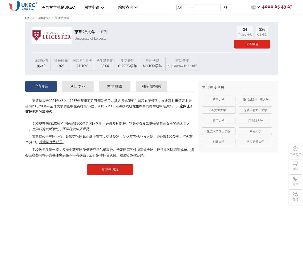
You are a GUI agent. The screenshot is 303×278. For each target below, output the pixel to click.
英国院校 (44, 18)
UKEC (29, 18)
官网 (104, 31)
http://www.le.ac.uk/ (182, 66)
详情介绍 (41, 86)
